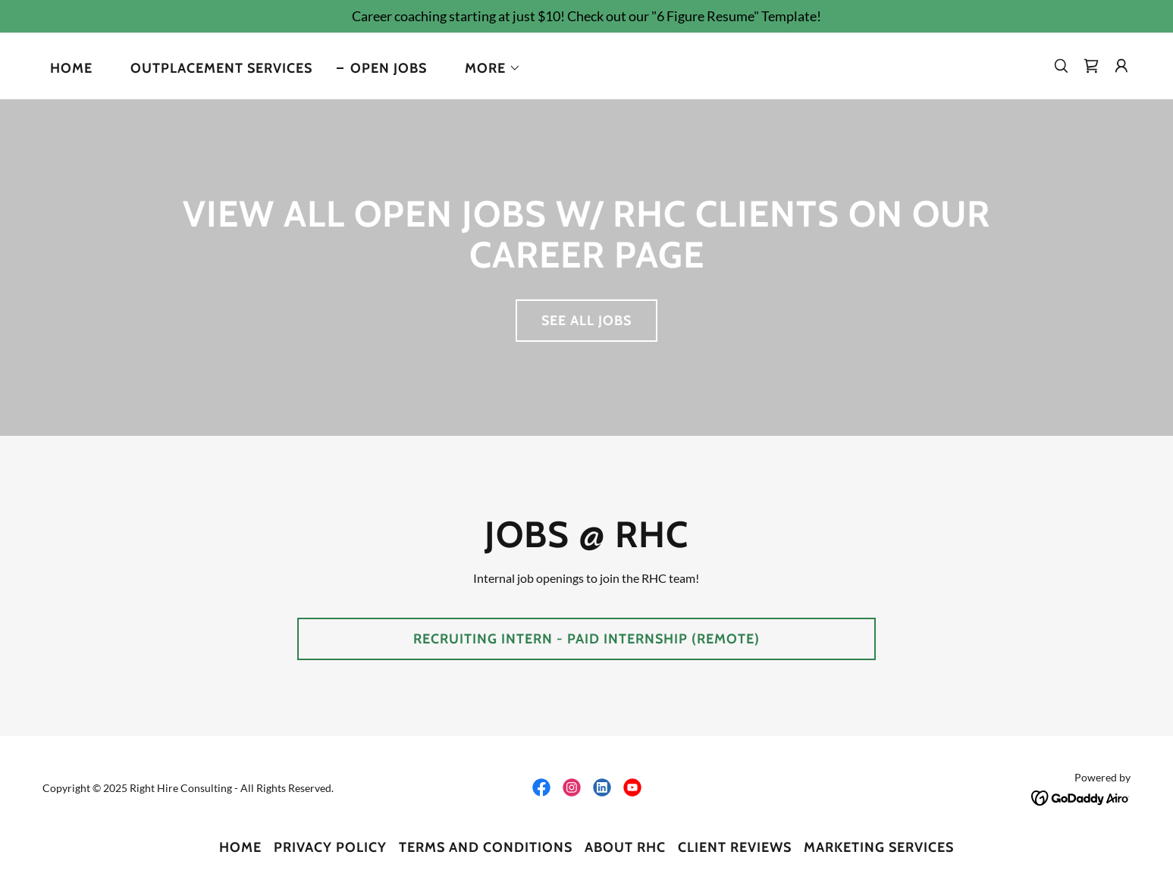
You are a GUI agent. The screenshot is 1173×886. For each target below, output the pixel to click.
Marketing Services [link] (879, 847)
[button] (486, 68)
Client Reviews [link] (735, 847)
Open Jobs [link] (388, 68)
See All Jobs (586, 320)
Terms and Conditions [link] (485, 847)
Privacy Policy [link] (330, 847)
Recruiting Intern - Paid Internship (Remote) (586, 639)
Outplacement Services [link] (221, 68)
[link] (1091, 66)
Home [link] (71, 68)
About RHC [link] (625, 847)
